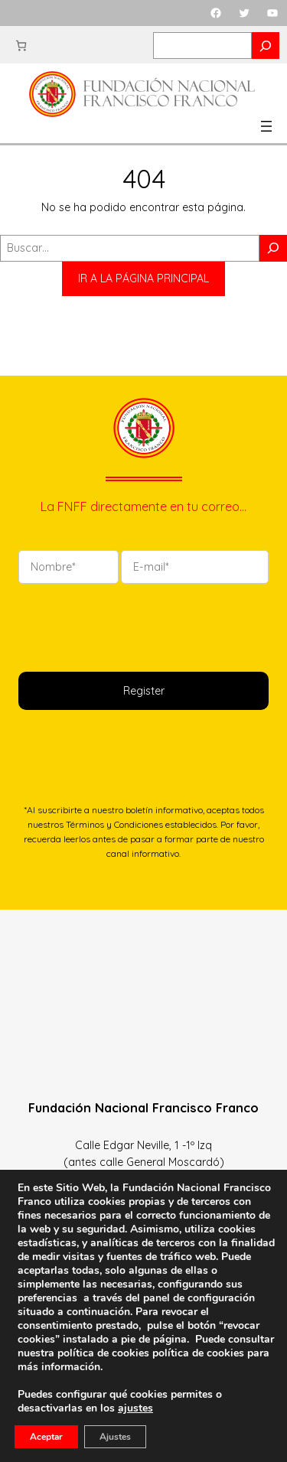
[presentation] (134, 626)
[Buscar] (273, 248)
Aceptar (46, 1437)
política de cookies (198, 1353)
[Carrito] (21, 45)
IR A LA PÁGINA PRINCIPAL (143, 278)
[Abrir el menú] (266, 126)
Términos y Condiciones (114, 824)
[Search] (265, 45)
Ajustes (115, 1437)
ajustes (135, 1408)
